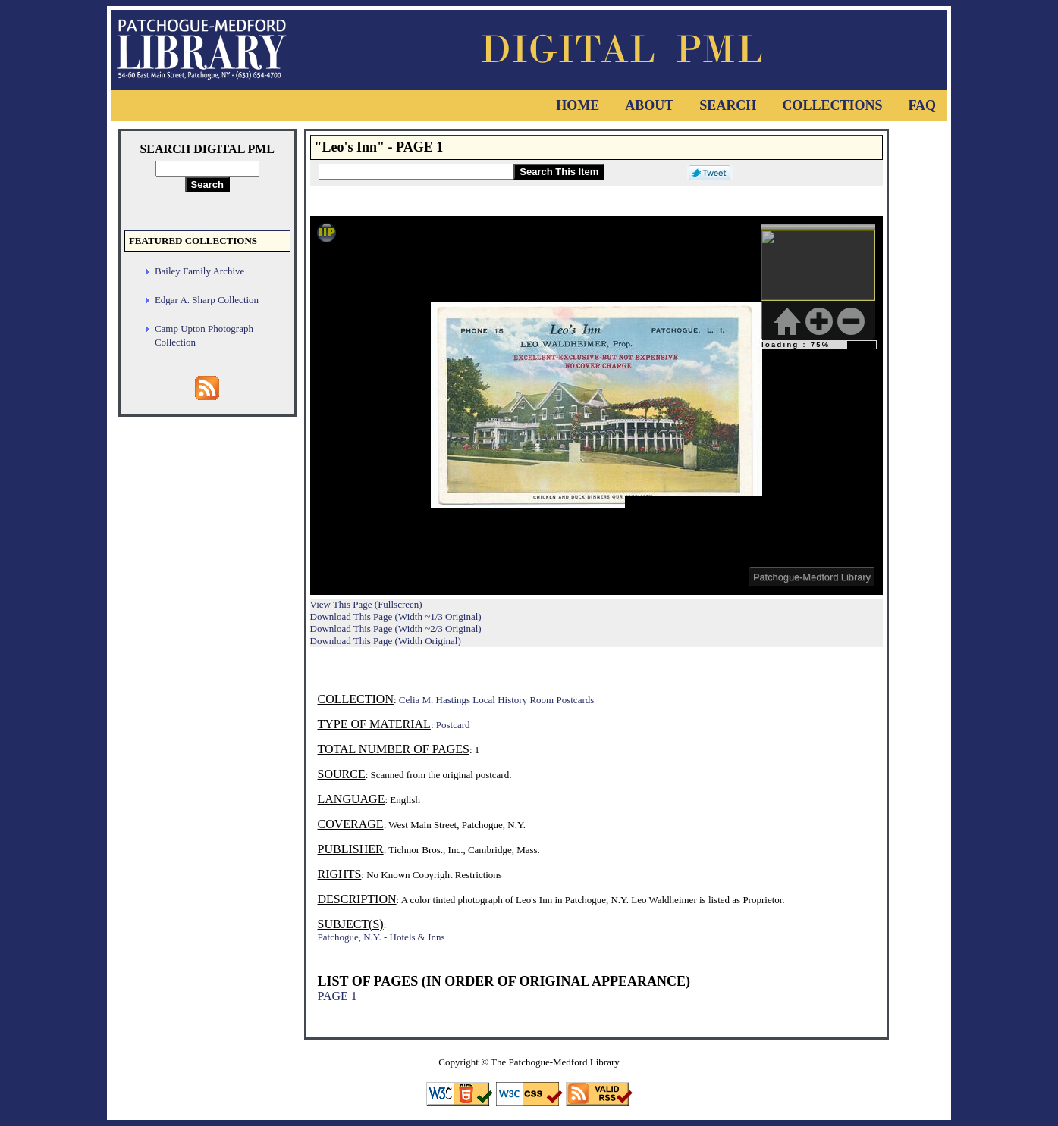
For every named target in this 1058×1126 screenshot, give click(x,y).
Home (577, 105)
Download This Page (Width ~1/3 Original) (396, 616)
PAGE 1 (337, 996)
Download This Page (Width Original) (385, 640)
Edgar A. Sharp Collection (207, 299)
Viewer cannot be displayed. (596, 405)
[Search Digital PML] (207, 169)
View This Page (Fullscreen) (366, 604)
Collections (832, 105)
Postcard (453, 724)
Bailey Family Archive (199, 271)
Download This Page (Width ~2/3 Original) (396, 628)
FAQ (922, 105)
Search (727, 105)
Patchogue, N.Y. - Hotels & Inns (381, 937)
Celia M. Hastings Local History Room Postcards (496, 699)
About (649, 105)
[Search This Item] (416, 172)
